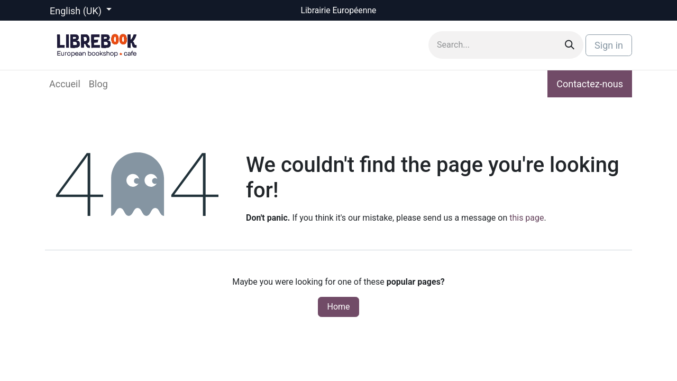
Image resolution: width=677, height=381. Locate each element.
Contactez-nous (589, 83)
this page (526, 218)
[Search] (569, 45)
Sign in (608, 45)
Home (338, 307)
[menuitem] (65, 83)
